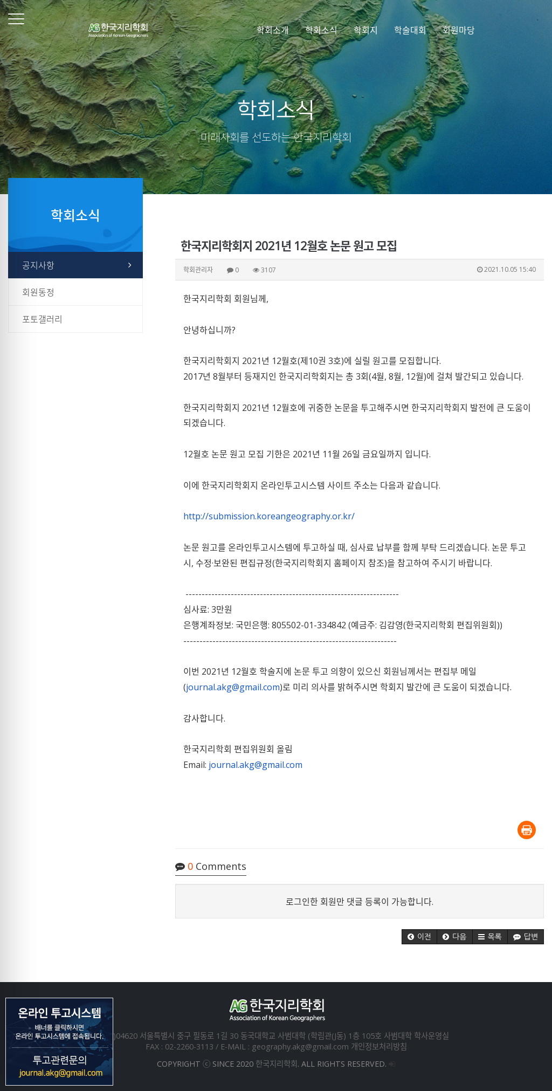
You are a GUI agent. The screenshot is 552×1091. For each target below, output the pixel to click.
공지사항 (38, 265)
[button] (419, 936)
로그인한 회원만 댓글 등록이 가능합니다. (359, 902)
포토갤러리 (42, 319)
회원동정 (38, 292)
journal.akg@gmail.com (233, 687)
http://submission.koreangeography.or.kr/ (269, 516)
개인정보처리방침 (379, 1046)
